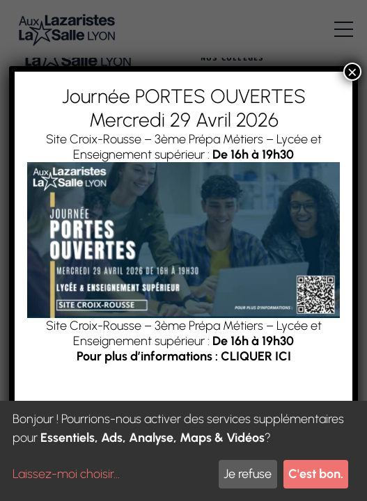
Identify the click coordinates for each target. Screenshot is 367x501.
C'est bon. (315, 474)
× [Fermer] (352, 72)
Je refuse (248, 474)
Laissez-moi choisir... (66, 474)
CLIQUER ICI (255, 356)
